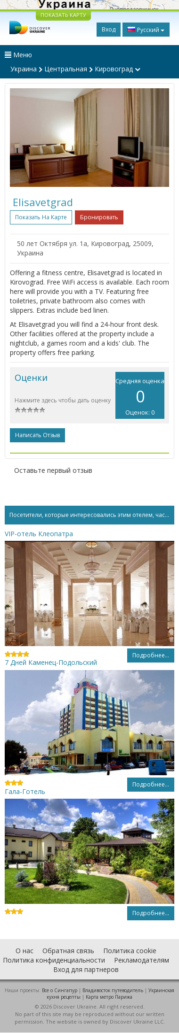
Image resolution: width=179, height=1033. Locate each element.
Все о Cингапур (59, 990)
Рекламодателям (141, 960)
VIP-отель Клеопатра (39, 533)
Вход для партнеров (86, 969)
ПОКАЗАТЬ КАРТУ (63, 14)
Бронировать (99, 217)
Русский (146, 29)
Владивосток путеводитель (112, 990)
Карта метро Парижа (109, 997)
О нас (24, 950)
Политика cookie (129, 950)
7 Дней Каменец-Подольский (51, 662)
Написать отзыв (37, 435)
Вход (108, 29)
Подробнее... (150, 655)
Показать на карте (41, 217)
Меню (18, 54)
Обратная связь (68, 950)
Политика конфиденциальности (54, 960)
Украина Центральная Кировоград (75, 68)
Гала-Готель (25, 791)
